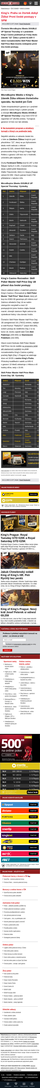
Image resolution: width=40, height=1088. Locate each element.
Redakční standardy (19, 1075)
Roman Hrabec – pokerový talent (13, 996)
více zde (24, 475)
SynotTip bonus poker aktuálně (13, 892)
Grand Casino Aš (9, 986)
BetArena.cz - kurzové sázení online (9, 666)
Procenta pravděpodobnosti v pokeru (14, 912)
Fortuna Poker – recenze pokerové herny (15, 882)
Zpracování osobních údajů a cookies (12, 1077)
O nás (2, 1075)
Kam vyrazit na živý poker (11, 973)
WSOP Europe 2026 (10, 992)
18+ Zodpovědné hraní (31, 1077)
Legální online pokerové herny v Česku (15, 947)
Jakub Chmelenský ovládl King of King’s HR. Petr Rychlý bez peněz (17, 575)
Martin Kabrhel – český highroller (13, 1002)
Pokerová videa (8, 934)
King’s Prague (32, 172)
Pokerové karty (8, 977)
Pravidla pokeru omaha (10, 928)
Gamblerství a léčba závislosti (12, 1012)
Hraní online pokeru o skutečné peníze (15, 957)
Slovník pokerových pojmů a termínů (14, 921)
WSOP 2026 (7, 989)
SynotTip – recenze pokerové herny (14, 879)
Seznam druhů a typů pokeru (12, 931)
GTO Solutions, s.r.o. (10, 1080)
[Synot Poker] (16, 760)
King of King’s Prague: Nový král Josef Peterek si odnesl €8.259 (19, 612)
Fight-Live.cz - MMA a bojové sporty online (10, 674)
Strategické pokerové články (12, 937)
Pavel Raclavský (24, 24)
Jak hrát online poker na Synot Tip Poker (15, 960)
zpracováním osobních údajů (22, 644)
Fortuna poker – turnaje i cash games (14, 963)
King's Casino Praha (9, 983)
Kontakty (9, 1075)
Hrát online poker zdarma (11, 951)
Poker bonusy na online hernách (13, 954)
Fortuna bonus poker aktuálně (12, 895)
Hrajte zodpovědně (5, 470)
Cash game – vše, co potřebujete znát (14, 918)
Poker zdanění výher (10, 1015)
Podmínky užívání (32, 1075)
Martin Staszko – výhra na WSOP (13, 999)
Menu (36, 3)
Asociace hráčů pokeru (10, 1018)
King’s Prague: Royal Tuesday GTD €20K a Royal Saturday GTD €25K (18, 538)
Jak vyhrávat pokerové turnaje (12, 915)
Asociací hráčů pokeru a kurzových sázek (25, 1046)
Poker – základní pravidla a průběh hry (15, 905)
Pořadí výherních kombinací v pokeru (14, 909)
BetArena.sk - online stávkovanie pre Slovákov (10, 709)
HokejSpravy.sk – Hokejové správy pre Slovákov (11, 723)
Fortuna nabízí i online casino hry (13, 1022)
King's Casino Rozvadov (11, 980)
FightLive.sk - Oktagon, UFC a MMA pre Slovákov (10, 716)
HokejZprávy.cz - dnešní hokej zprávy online (10, 689)
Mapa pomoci (21, 1068)
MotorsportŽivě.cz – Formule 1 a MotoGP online (10, 701)
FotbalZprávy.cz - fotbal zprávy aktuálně (10, 681)
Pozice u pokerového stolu (11, 925)
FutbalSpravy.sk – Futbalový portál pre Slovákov (26, 701)
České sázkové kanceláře (11, 1025)
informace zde (5, 1059)
